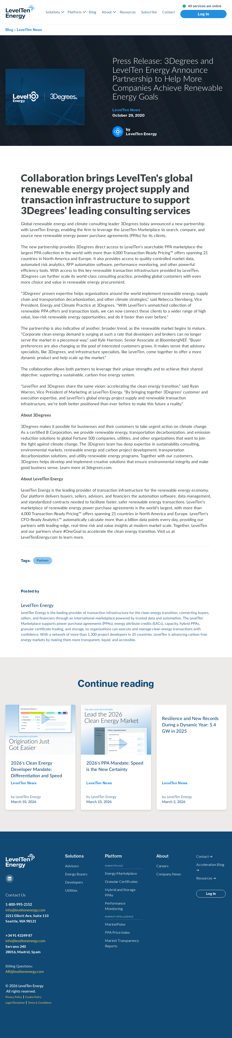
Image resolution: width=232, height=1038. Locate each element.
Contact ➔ (204, 856)
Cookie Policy (33, 997)
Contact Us (15, 894)
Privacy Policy (13, 997)
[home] (20, 11)
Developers (74, 882)
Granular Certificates (121, 881)
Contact (168, 12)
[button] (54, 12)
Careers (162, 866)
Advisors (72, 866)
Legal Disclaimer (15, 1002)
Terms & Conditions (39, 1002)
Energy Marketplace (121, 873)
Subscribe (149, 12)
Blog (92, 12)
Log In (203, 14)
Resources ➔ (206, 878)
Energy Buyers (76, 874)
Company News (168, 874)
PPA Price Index (117, 932)
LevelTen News (29, 30)
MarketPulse (115, 924)
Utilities (71, 890)
